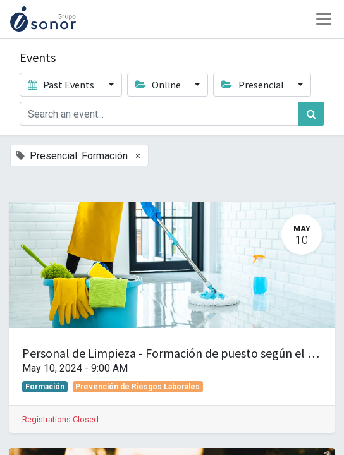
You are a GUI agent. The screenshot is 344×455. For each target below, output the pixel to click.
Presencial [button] (253, 84)
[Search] (311, 114)
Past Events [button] (62, 84)
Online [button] (159, 84)
